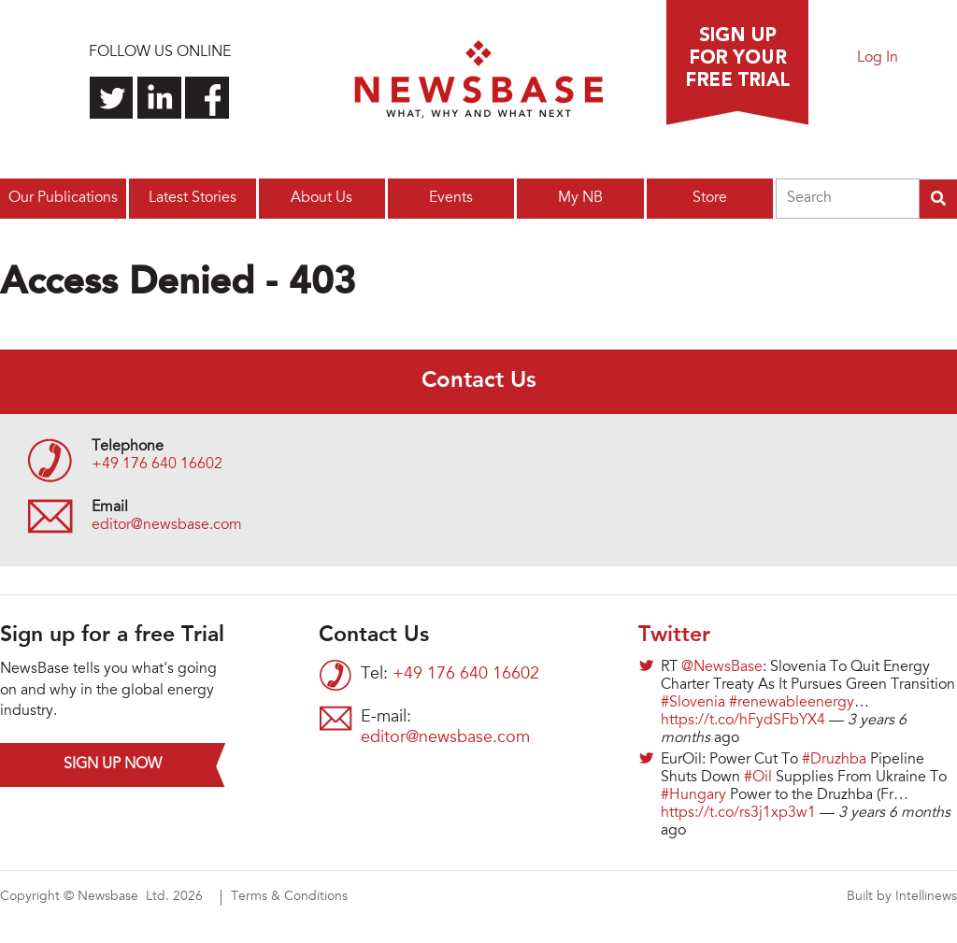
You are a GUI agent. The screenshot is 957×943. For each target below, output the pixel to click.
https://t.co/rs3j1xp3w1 (738, 813)
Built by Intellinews (902, 897)
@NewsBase (722, 667)
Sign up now (113, 764)
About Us (321, 198)
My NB (580, 198)
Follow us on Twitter (112, 98)
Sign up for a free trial (737, 62)
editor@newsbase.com (167, 525)
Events (451, 198)
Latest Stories (192, 198)
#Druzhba (834, 759)
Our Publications (63, 198)
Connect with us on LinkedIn (159, 98)
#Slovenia (693, 702)
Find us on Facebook (207, 98)
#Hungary (693, 795)
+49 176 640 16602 (157, 464)
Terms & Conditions (289, 897)
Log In (877, 57)
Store (710, 198)
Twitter (674, 635)
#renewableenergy (791, 702)
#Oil (758, 777)
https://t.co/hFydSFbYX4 (743, 720)
